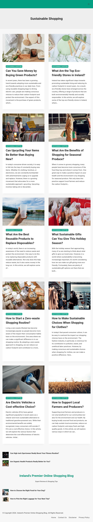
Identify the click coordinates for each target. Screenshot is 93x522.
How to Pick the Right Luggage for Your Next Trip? (30, 499)
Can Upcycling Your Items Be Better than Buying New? (22, 155)
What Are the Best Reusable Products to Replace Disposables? (20, 239)
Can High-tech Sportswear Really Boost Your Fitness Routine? (34, 453)
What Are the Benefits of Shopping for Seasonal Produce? (68, 155)
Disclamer (73, 517)
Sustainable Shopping (14, 66)
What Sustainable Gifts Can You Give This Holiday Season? (69, 239)
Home (53, 517)
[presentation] (23, 48)
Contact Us (62, 517)
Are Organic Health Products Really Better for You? (30, 461)
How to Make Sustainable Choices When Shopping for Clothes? (68, 323)
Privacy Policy (84, 517)
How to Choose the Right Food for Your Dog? (27, 490)
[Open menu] (89, 4)
